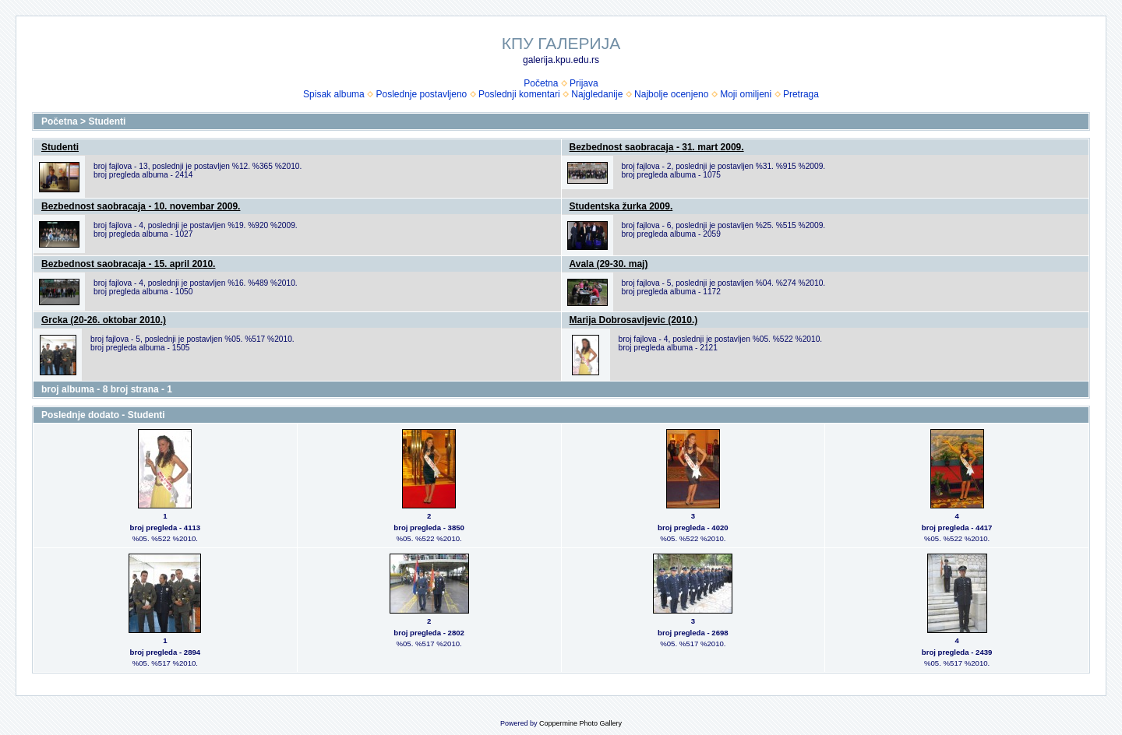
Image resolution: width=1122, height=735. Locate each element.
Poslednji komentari (519, 94)
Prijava (584, 83)
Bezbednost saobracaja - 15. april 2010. (128, 263)
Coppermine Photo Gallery (580, 723)
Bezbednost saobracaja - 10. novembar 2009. (140, 206)
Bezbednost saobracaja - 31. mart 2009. (657, 147)
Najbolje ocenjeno (671, 94)
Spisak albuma (334, 94)
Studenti (106, 121)
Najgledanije (597, 94)
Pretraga (801, 94)
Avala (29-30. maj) (609, 263)
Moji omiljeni (745, 94)
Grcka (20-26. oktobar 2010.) (103, 320)
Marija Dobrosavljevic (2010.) (634, 320)
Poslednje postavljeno (421, 94)
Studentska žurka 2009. (621, 206)
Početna (541, 83)
